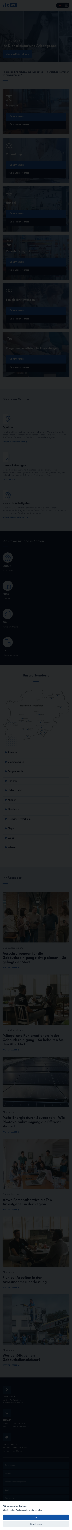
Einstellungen (36, 1524)
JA (36, 1517)
